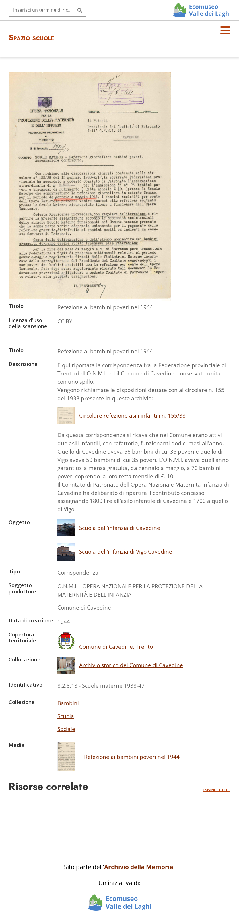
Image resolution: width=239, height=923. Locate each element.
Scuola (65, 716)
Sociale (66, 729)
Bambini (68, 703)
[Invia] (79, 10)
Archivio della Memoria (138, 867)
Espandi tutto (216, 789)
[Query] (47, 10)
